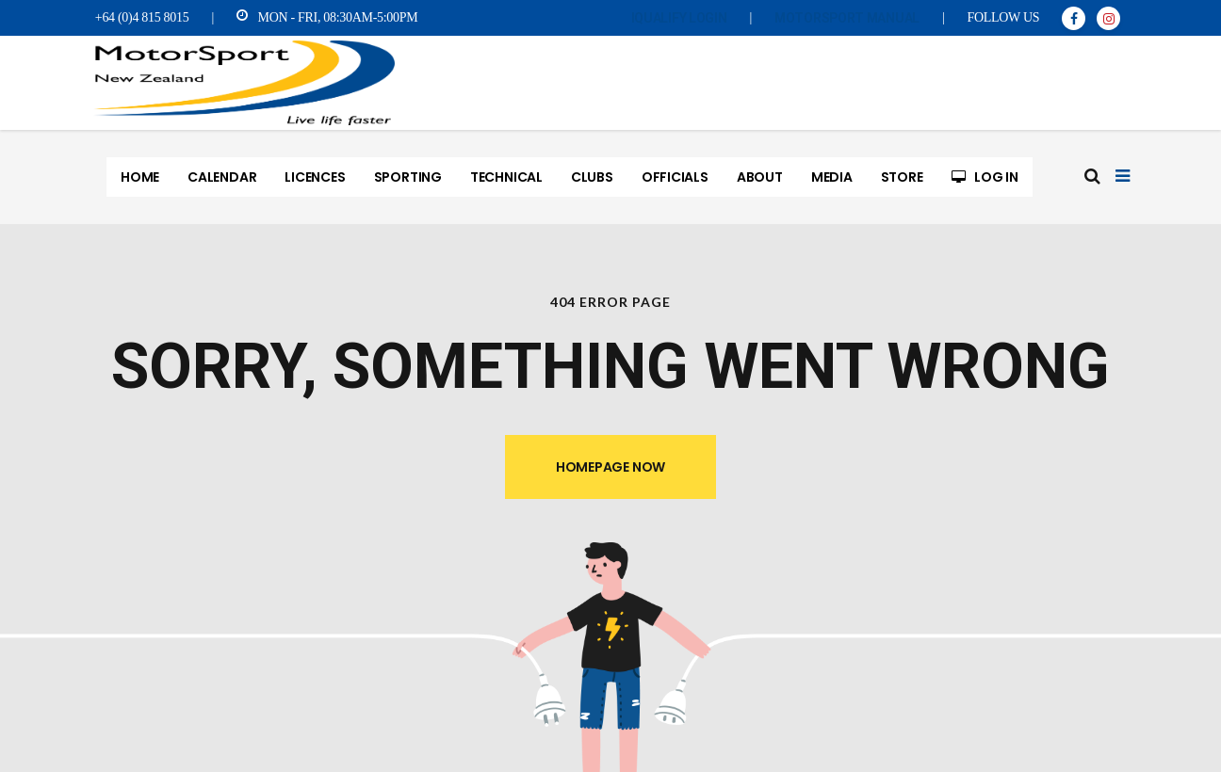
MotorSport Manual (847, 17)
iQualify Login (679, 17)
